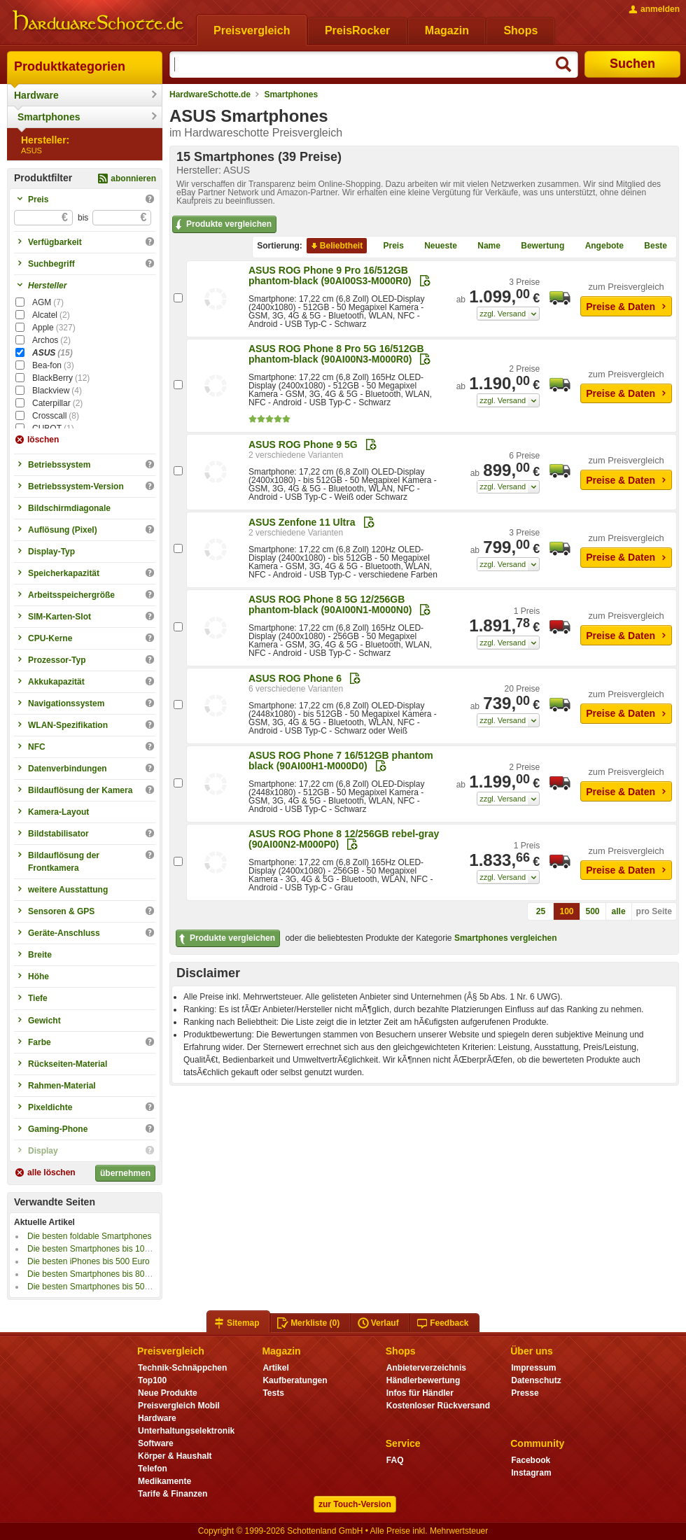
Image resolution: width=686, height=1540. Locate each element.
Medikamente (164, 1481)
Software (156, 1443)
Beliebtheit (336, 245)
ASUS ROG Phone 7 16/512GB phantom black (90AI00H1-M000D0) (340, 760)
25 (540, 911)
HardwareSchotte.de (210, 94)
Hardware (36, 95)
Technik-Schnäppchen (182, 1368)
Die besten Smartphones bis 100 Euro (98, 1249)
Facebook (530, 1460)
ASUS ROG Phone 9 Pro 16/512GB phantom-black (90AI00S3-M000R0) (330, 275)
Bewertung (537, 245)
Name (483, 245)
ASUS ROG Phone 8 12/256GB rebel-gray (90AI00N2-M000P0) (343, 839)
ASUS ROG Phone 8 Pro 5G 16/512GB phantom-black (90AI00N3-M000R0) (336, 354)
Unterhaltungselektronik (186, 1431)
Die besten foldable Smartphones (89, 1236)
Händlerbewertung (423, 1380)
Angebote (599, 245)
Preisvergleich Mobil (179, 1405)
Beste (650, 245)
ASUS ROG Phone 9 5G (303, 444)
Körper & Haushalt (175, 1456)
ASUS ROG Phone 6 (295, 678)
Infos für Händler (420, 1393)
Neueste (435, 245)
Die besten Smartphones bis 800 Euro (98, 1274)
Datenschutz (536, 1380)
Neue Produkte (167, 1393)
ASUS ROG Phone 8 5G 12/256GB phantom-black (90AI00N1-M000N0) (330, 604)
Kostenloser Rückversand (438, 1405)
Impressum (533, 1368)
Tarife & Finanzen (172, 1494)
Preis (388, 245)
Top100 (152, 1380)
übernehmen (125, 1173)
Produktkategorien (69, 66)
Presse (524, 1393)
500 (593, 911)
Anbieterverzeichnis (426, 1368)
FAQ (395, 1460)
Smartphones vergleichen (505, 938)
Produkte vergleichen (222, 224)
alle (619, 911)
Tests (273, 1393)
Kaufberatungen (294, 1380)
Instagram (531, 1473)
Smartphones (49, 116)
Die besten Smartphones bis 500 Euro (98, 1287)
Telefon (152, 1469)
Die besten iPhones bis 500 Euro (88, 1261)
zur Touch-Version (354, 1504)
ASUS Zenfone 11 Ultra (301, 522)
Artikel (275, 1368)
